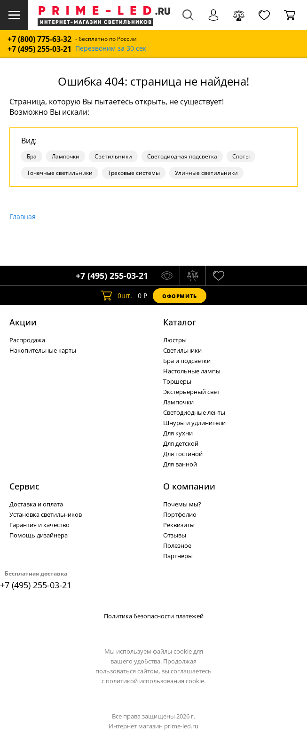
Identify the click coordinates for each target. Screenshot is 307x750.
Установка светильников (45, 514)
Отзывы (174, 535)
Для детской (180, 443)
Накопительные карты (42, 350)
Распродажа (27, 340)
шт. (116, 295)
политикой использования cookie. (155, 681)
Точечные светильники (60, 173)
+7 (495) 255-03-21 (39, 49)
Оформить (179, 296)
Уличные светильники (206, 173)
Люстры (175, 340)
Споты (241, 156)
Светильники (113, 156)
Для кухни (178, 433)
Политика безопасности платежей (154, 616)
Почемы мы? (182, 504)
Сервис (24, 486)
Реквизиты (179, 525)
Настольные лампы (191, 371)
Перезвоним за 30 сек (110, 49)
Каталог (179, 322)
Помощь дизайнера (38, 535)
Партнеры (178, 556)
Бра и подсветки (187, 360)
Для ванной (180, 464)
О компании (189, 486)
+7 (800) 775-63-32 (39, 39)
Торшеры (177, 381)
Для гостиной (183, 454)
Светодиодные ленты (194, 412)
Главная (22, 216)
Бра (32, 156)
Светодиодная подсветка (182, 156)
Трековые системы (134, 173)
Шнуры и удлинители (194, 422)
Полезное (177, 545)
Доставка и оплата (36, 504)
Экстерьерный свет (191, 391)
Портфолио (180, 514)
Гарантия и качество (39, 525)
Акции (23, 322)
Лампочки (65, 156)
